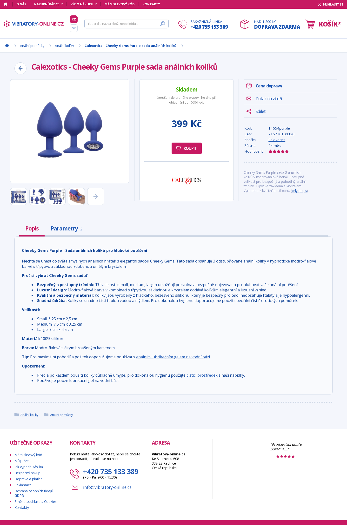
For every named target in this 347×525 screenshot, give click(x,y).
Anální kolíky (29, 415)
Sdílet (261, 111)
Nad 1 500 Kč (277, 24)
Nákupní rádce (46, 4)
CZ (74, 19)
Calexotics (276, 139)
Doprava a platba (28, 479)
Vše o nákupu (82, 4)
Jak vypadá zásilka (28, 467)
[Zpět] (20, 68)
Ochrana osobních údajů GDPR (33, 493)
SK (74, 28)
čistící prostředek (202, 375)
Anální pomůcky (61, 415)
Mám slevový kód (120, 4)
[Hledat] (126, 23)
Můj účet (21, 461)
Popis (32, 228)
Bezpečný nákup (27, 473)
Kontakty (151, 4)
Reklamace (23, 485)
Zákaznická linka (209, 24)
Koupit (190, 148)
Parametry (66, 228)
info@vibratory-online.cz (107, 487)
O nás (21, 4)
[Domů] (8, 4)
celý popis (299, 190)
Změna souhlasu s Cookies (35, 501)
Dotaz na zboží (269, 98)
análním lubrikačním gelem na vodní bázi (173, 357)
